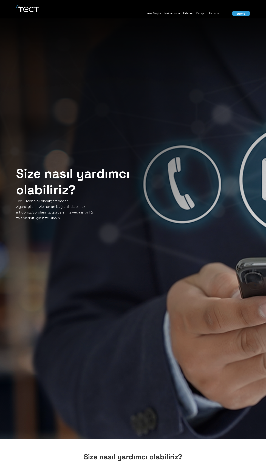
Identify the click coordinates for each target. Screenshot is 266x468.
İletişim (214, 13)
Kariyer (201, 13)
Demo (241, 14)
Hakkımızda (172, 13)
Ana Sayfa (154, 13)
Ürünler (188, 13)
